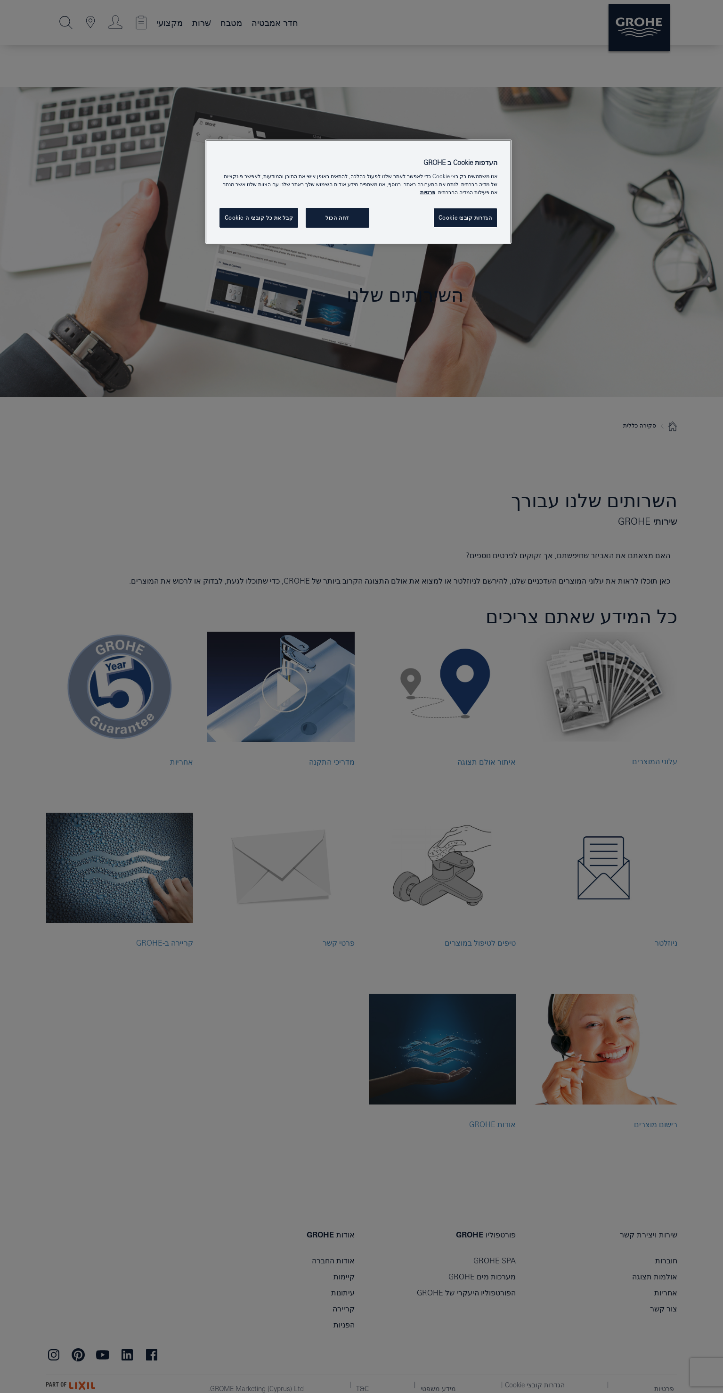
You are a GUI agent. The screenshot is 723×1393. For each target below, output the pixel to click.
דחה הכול (337, 217)
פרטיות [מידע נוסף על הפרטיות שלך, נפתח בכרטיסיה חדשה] (427, 192)
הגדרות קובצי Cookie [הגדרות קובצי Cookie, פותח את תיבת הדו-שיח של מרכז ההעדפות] (465, 217)
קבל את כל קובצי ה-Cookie (259, 217)
